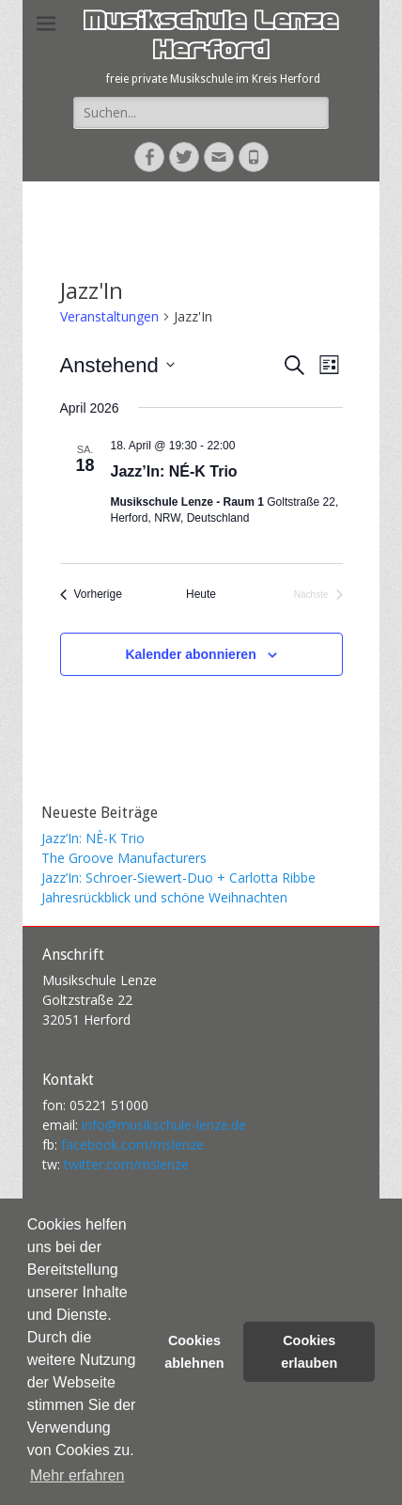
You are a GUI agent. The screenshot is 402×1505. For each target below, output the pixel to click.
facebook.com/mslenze (132, 1144)
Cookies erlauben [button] (309, 1352)
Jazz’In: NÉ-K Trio (174, 471)
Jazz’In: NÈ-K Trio (93, 838)
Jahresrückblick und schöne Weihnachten (164, 897)
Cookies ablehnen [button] (194, 1352)
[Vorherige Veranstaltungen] (91, 595)
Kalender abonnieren (190, 654)
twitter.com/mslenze (126, 1164)
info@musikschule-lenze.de (164, 1125)
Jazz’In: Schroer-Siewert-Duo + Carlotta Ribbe (178, 877)
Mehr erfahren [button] (77, 1475)
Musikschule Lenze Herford (210, 38)
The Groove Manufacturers (124, 858)
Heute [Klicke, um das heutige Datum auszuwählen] (201, 594)
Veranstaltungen (109, 316)
